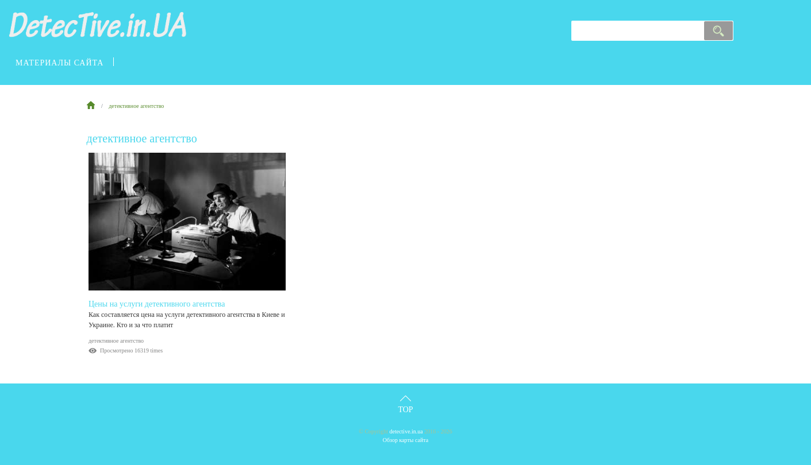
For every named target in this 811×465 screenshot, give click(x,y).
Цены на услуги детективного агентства (157, 304)
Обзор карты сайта (406, 440)
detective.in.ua (406, 431)
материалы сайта (59, 63)
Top (405, 409)
